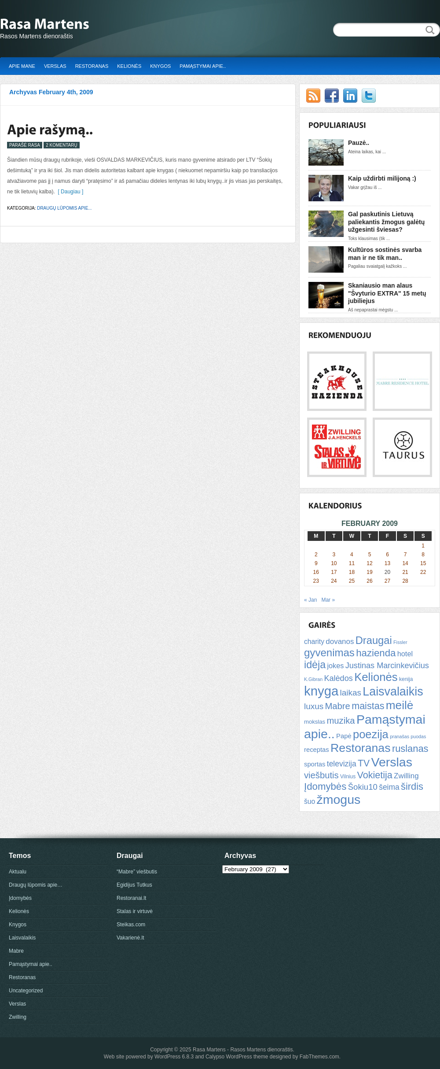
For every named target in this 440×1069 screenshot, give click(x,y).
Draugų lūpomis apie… (35, 885)
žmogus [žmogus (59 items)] (339, 799)
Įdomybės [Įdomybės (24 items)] (325, 786)
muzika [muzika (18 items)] (340, 720)
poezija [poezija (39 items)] (371, 734)
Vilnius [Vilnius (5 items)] (348, 776)
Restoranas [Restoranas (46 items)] (360, 748)
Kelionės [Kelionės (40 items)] (376, 677)
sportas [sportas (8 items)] (314, 764)
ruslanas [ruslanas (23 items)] (410, 748)
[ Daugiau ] (69, 192)
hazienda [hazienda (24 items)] (376, 652)
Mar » (328, 600)
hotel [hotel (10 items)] (405, 654)
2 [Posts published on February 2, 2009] (316, 554)
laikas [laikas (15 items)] (350, 692)
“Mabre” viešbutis (137, 872)
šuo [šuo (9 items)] (309, 801)
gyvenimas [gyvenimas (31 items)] (329, 652)
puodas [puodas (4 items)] (418, 736)
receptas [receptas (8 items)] (316, 749)
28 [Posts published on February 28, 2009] (405, 581)
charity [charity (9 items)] (314, 641)
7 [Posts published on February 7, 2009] (405, 554)
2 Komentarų (61, 145)
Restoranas (92, 66)
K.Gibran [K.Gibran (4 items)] (313, 679)
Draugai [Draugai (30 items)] (374, 640)
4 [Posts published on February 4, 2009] (351, 554)
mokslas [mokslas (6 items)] (314, 721)
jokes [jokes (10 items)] (335, 666)
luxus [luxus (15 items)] (313, 706)
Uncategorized (26, 991)
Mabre (16, 951)
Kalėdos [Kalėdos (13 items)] (338, 678)
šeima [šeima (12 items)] (389, 787)
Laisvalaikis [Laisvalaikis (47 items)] (393, 691)
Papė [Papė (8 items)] (344, 736)
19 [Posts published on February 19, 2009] (369, 572)
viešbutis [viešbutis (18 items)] (321, 775)
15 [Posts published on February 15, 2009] (423, 563)
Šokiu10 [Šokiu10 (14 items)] (363, 787)
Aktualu (17, 872)
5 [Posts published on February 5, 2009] (369, 554)
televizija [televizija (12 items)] (341, 763)
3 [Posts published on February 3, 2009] (334, 554)
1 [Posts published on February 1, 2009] (423, 546)
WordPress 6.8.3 (174, 1057)
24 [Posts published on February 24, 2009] (334, 581)
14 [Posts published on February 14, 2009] (405, 563)
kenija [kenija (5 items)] (406, 679)
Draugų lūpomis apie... (64, 208)
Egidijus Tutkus (134, 885)
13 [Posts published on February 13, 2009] (387, 563)
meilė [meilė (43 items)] (400, 705)
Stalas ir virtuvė (135, 911)
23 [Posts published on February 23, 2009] (316, 581)
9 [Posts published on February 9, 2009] (316, 563)
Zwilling (17, 1017)
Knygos (160, 66)
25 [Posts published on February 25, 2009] (352, 581)
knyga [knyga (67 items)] (321, 691)
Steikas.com (131, 924)
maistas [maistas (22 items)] (368, 705)
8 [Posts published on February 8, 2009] (423, 554)
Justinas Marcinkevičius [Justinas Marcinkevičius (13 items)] (387, 665)
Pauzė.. (358, 142)
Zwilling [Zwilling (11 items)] (406, 776)
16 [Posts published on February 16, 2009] (316, 572)
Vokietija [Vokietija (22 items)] (374, 774)
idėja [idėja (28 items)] (315, 664)
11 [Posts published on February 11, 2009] (352, 563)
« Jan (310, 600)
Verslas (55, 66)
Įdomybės (20, 898)
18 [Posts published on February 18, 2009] (352, 572)
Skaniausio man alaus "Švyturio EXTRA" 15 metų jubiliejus (387, 293)
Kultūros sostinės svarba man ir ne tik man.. (385, 253)
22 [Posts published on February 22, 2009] (423, 572)
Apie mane (22, 66)
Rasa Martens (209, 1050)
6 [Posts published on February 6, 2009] (387, 554)
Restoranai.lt (131, 898)
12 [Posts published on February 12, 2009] (369, 563)
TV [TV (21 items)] (364, 763)
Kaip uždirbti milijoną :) (382, 178)
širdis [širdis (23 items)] (412, 786)
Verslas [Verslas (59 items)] (391, 762)
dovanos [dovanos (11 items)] (340, 641)
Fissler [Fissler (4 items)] (400, 642)
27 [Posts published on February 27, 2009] (387, 581)
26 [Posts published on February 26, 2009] (369, 581)
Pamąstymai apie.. (203, 66)
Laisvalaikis (22, 938)
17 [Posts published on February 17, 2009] (334, 572)
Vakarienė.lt (130, 938)
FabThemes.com (319, 1057)
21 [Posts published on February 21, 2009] (405, 572)
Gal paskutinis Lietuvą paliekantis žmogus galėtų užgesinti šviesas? (386, 222)
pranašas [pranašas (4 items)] (399, 736)
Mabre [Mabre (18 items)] (337, 706)
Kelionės (129, 66)
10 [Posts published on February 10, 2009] (334, 563)
